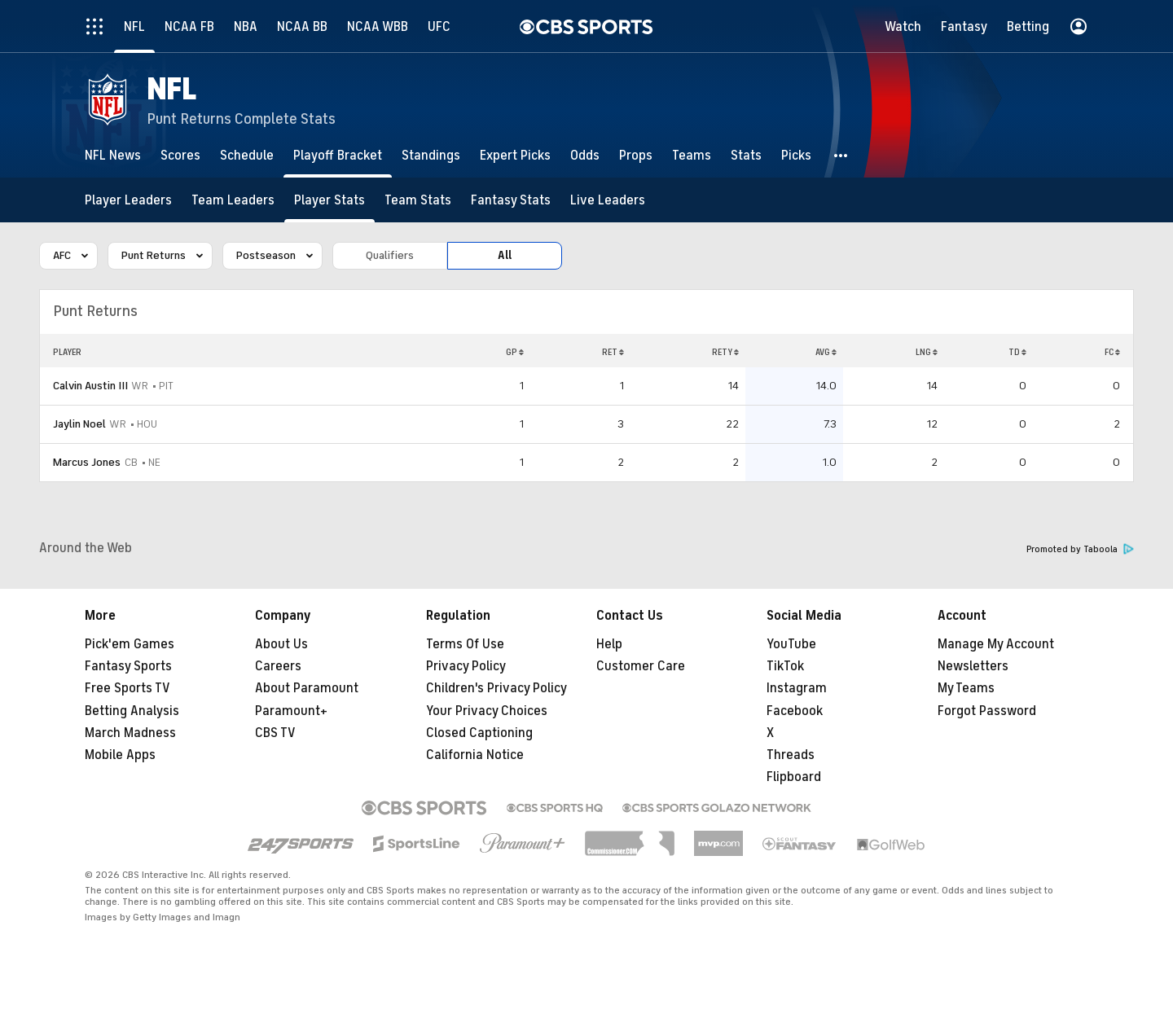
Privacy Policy (466, 666)
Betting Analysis (132, 711)
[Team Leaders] (233, 200)
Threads (791, 755)
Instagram (797, 688)
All (505, 255)
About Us (281, 644)
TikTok (785, 666)
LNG (927, 352)
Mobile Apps (120, 755)
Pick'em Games (129, 644)
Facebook (795, 711)
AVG (826, 352)
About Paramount (306, 688)
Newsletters (973, 666)
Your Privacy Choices (486, 711)
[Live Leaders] (607, 200)
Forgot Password (987, 711)
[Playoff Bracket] (337, 155)
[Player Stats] (329, 200)
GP (515, 352)
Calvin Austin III (90, 386)
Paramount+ (291, 711)
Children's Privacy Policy (496, 688)
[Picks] (796, 155)
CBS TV (275, 733)
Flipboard (794, 777)
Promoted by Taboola (1080, 549)
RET (613, 352)
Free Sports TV (127, 688)
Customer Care (640, 666)
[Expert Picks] (515, 155)
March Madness (130, 733)
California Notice (475, 755)
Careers (278, 666)
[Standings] (431, 155)
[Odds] (584, 155)
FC (1112, 352)
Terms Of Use (465, 644)
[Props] (635, 155)
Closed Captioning (479, 733)
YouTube (791, 644)
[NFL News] (113, 155)
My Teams (966, 688)
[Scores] (180, 155)
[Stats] (746, 155)
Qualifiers (390, 255)
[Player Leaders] (128, 200)
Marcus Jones (87, 462)
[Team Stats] (418, 200)
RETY (725, 352)
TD (1017, 352)
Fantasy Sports (128, 666)
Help (609, 644)
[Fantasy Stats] (510, 200)
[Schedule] (246, 155)
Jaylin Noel (79, 424)
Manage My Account (996, 644)
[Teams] (691, 155)
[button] (841, 155)
